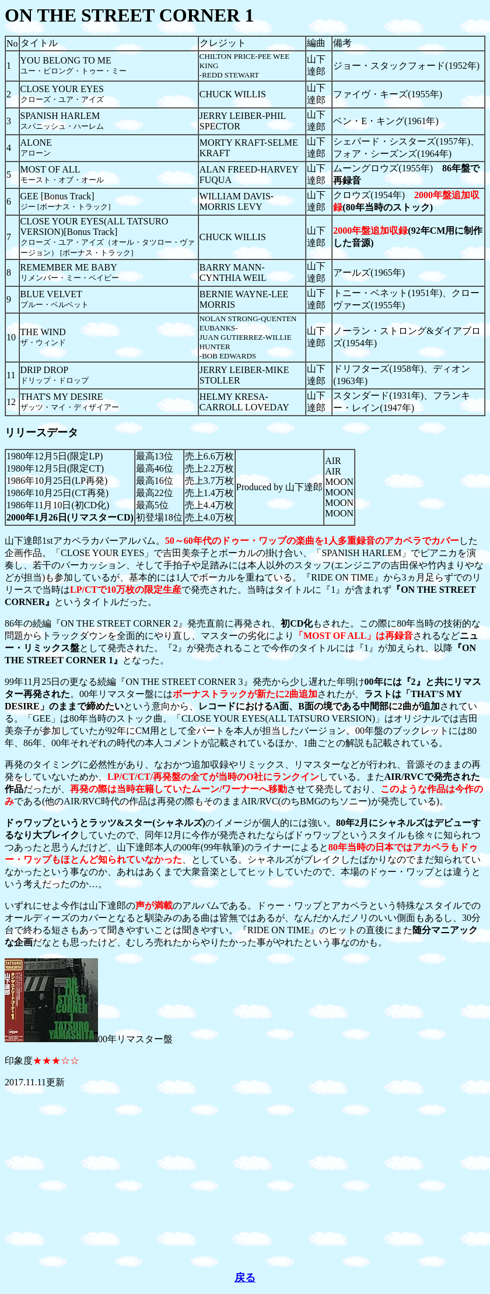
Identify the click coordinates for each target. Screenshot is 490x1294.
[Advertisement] (245, 1179)
